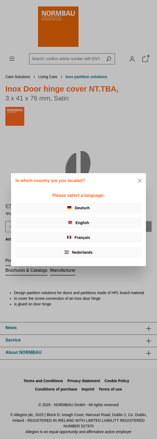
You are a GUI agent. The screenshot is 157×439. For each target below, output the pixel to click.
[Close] (140, 181)
